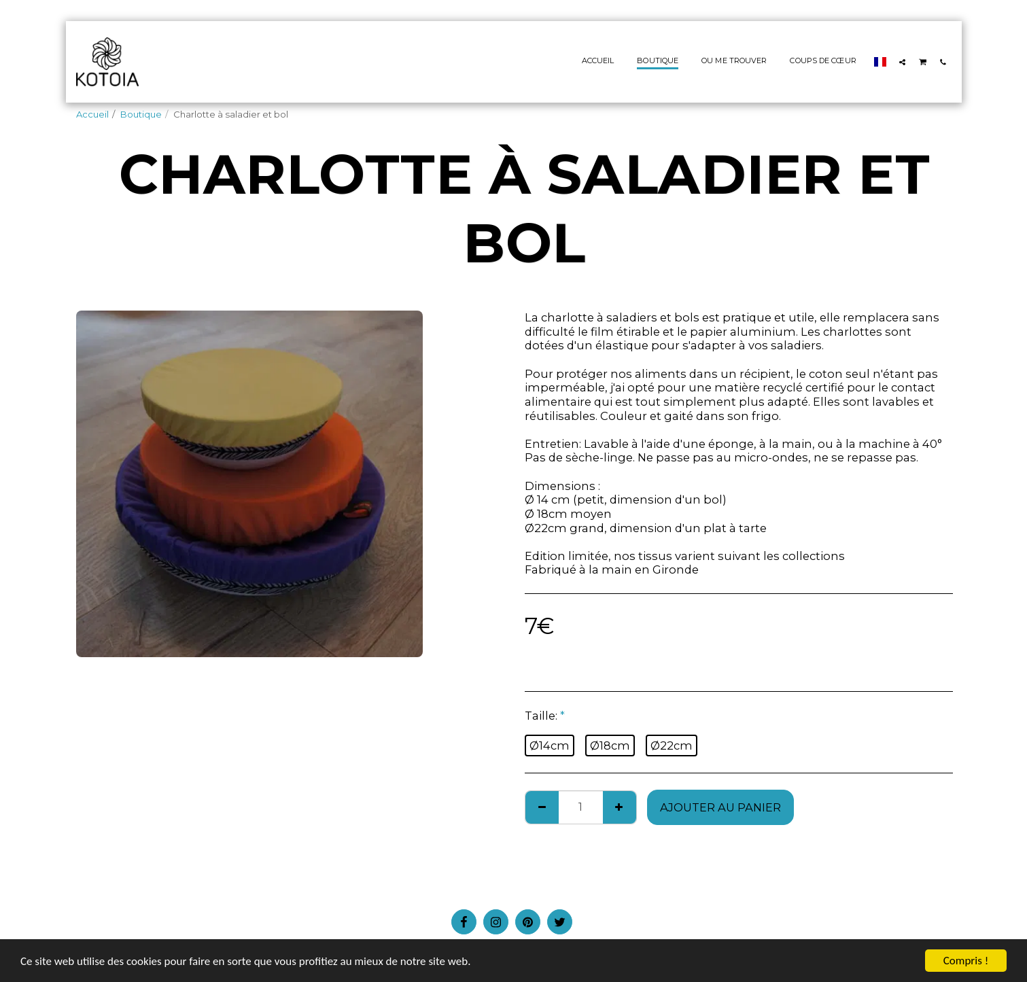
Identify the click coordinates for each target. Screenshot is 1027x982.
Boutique (141, 114)
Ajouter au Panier (720, 807)
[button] (902, 62)
